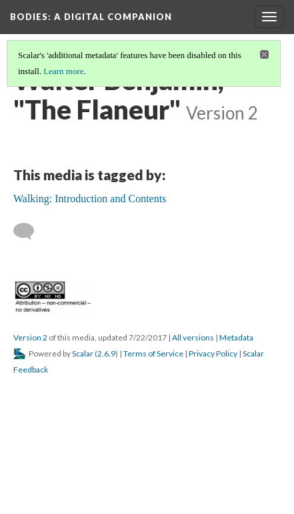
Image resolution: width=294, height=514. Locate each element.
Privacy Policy (213, 353)
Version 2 (30, 337)
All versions (193, 337)
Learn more (63, 71)
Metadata (236, 337)
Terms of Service (153, 353)
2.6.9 (106, 353)
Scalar (82, 353)
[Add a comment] (29, 231)
